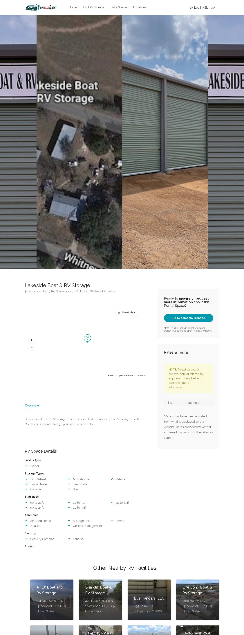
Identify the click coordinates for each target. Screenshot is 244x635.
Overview (31, 405)
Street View (128, 312)
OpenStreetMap (126, 375)
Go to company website (188, 318)
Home (73, 7)
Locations (139, 7)
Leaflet (110, 375)
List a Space (119, 7)
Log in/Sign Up (202, 7)
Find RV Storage (93, 7)
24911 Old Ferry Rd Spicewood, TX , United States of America (70, 291)
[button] (31, 340)
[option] (165, 142)
